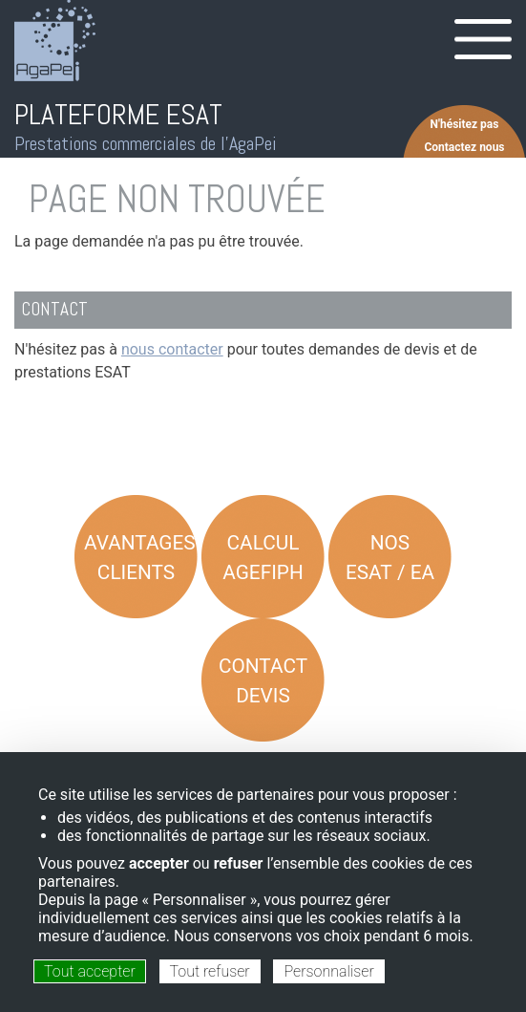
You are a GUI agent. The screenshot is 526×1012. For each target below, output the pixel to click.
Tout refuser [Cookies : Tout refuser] (210, 971)
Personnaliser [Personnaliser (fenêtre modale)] (328, 971)
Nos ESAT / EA (390, 557)
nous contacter (172, 349)
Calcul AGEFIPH (263, 557)
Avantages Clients (140, 557)
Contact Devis (263, 681)
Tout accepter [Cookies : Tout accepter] (90, 971)
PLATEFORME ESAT (118, 114)
